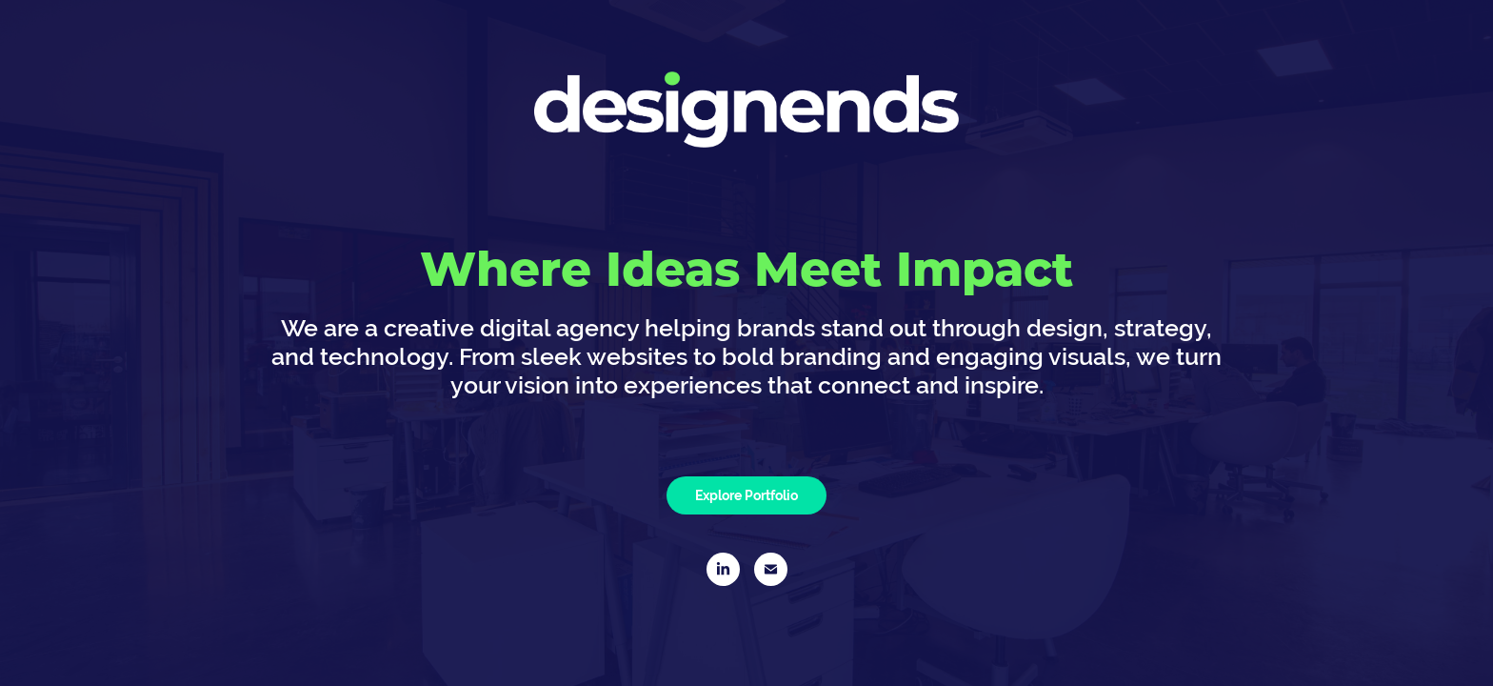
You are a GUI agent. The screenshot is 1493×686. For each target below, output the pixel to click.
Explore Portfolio (746, 495)
